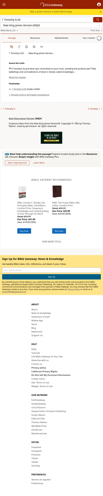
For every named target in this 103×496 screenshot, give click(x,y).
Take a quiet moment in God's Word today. (51, 11)
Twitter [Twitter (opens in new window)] (34, 462)
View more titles (51, 241)
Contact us (36, 364)
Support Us (37, 335)
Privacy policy (38, 367)
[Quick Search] (47, 19)
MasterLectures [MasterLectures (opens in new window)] (39, 433)
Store (34, 324)
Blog (33, 328)
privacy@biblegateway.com (14, 291)
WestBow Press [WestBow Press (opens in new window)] (39, 426)
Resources (20, 38)
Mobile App (37, 320)
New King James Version (21, 118)
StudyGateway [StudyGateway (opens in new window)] (38, 403)
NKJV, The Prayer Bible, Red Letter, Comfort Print (65, 204)
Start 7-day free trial (17, 162)
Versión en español (41, 479)
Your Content (53, 38)
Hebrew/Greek (36, 38)
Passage (7, 38)
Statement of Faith (40, 316)
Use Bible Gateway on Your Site (47, 356)
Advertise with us (40, 360)
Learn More (39, 162)
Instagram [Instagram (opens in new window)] (36, 450)
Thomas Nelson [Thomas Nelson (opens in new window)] (39, 422)
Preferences (37, 483)
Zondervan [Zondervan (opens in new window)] (36, 429)
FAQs (33, 349)
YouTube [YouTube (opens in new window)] (35, 465)
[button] (99, 4)
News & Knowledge (41, 313)
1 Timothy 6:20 (19, 89)
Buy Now (24, 231)
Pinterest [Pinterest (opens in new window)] (35, 454)
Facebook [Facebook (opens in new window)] (36, 447)
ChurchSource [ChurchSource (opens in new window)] (38, 407)
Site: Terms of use (40, 382)
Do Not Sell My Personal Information (50, 375)
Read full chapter (17, 77)
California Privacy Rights (44, 371)
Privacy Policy (74, 289)
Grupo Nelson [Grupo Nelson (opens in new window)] (38, 414)
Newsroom (36, 331)
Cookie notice (38, 378)
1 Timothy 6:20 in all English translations (29, 94)
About (34, 309)
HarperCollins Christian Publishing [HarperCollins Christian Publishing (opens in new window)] (48, 411)
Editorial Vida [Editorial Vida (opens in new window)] (38, 418)
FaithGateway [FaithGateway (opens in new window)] (38, 400)
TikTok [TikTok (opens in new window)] (34, 458)
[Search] (97, 19)
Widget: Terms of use (42, 386)
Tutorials (35, 352)
